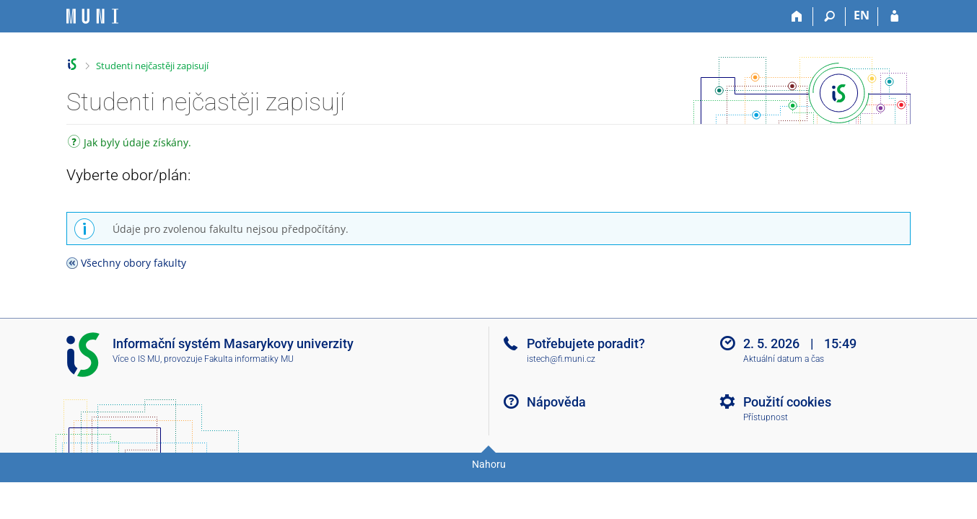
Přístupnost (765, 417)
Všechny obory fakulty (133, 263)
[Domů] (797, 16)
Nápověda (556, 401)
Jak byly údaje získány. (129, 144)
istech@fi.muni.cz (561, 359)
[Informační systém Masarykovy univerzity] (92, 16)
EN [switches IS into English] (861, 15)
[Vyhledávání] (829, 16)
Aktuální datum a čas (783, 359)
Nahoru (489, 464)
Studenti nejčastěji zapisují (152, 65)
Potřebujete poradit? (586, 343)
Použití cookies (787, 401)
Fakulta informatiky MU (249, 359)
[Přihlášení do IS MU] (894, 16)
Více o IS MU (136, 359)
